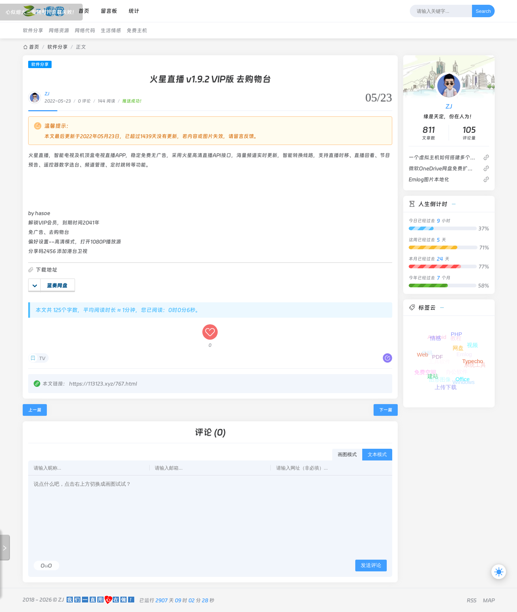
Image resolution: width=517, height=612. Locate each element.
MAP (489, 600)
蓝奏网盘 (50, 285)
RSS (471, 600)
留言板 (109, 11)
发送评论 (371, 565)
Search (483, 11)
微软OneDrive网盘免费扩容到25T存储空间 (443, 168)
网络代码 (85, 30)
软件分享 (33, 30)
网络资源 (59, 30)
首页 (83, 11)
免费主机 (137, 30)
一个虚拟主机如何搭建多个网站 (443, 157)
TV (42, 358)
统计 (133, 11)
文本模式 (377, 454)
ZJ (47, 93)
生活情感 (111, 30)
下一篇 (385, 410)
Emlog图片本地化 (429, 179)
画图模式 (347, 454)
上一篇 (34, 410)
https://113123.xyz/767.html (103, 384)
